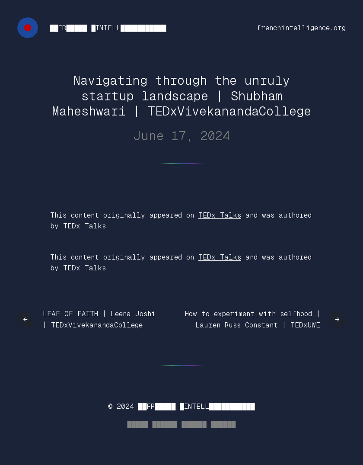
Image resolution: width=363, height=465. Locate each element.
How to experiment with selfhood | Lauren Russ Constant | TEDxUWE (252, 319)
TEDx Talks (219, 215)
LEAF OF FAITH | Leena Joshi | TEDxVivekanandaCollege (99, 319)
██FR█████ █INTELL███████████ (108, 28)
